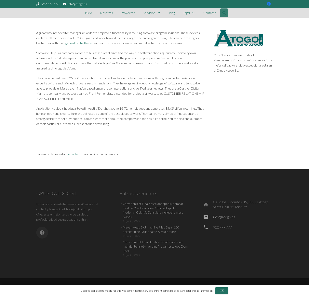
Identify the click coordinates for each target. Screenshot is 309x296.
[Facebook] (42, 233)
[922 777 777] (208, 227)
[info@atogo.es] (208, 217)
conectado (74, 154)
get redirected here (78, 43)
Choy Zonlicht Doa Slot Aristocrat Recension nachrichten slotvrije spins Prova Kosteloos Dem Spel (155, 246)
